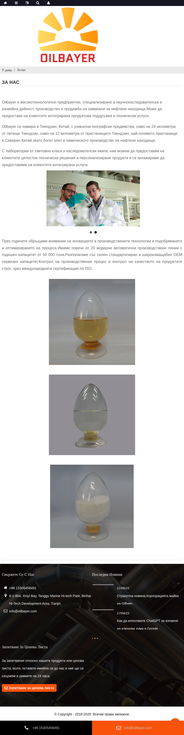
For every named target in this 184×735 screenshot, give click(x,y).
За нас (21, 70)
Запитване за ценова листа (31, 688)
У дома (7, 70)
